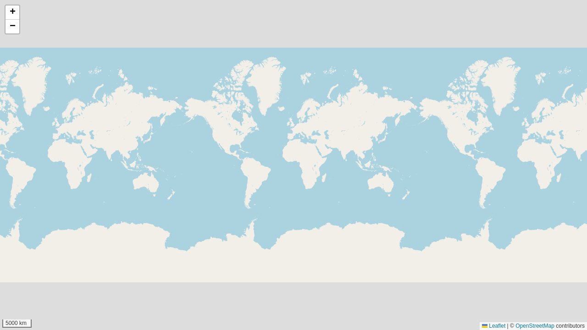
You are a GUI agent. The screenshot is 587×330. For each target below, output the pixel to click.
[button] (12, 13)
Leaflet (493, 326)
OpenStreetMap (534, 326)
